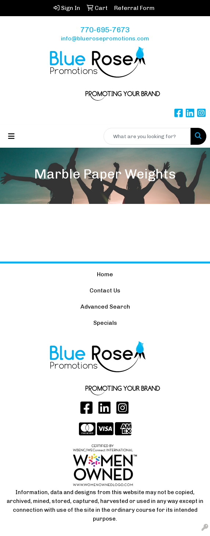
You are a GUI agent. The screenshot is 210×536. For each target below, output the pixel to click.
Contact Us (105, 290)
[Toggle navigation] (11, 136)
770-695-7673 (105, 29)
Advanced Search (105, 306)
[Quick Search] (147, 136)
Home (105, 274)
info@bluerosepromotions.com (105, 38)
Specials (105, 322)
